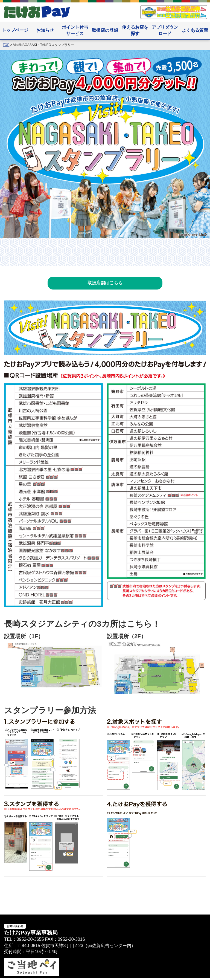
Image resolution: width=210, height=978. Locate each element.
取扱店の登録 (105, 30)
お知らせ (45, 30)
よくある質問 (195, 30)
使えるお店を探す (135, 30)
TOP (6, 45)
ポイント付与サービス (75, 30)
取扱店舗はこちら (105, 282)
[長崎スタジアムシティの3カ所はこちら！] (53, 684)
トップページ (15, 30)
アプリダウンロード (165, 30)
